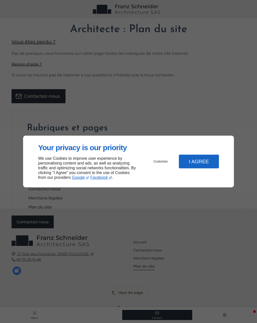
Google (78, 177)
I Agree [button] (199, 161)
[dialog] (128, 162)
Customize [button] (161, 161)
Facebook (99, 177)
